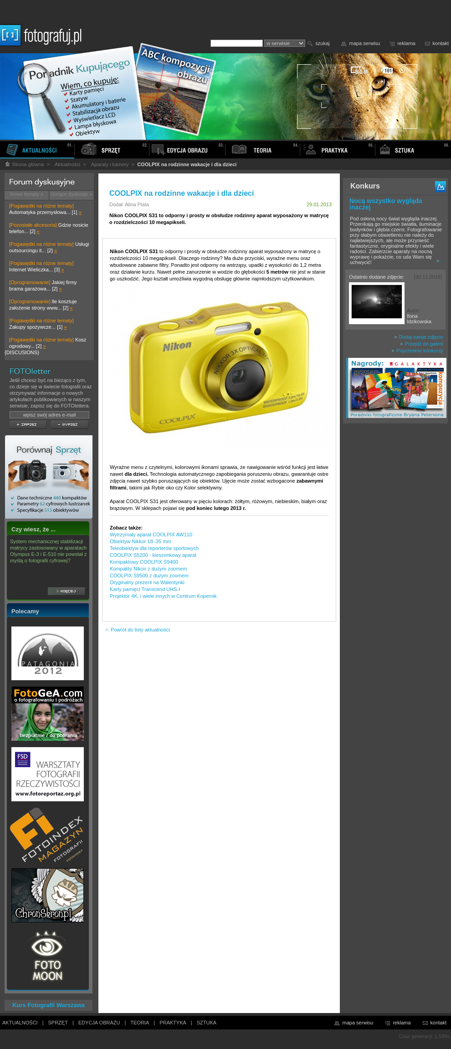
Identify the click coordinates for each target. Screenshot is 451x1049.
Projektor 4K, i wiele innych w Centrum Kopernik (163, 596)
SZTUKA (206, 1022)
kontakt (441, 43)
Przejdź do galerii (421, 343)
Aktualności (67, 164)
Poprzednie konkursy (417, 350)
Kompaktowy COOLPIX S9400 (144, 562)
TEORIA (139, 1022)
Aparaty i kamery (110, 164)
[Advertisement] (395, 571)
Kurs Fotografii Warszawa (48, 1005)
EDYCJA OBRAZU (99, 1022)
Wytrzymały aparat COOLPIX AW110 (151, 534)
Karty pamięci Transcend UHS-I (145, 589)
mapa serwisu (364, 43)
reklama (406, 43)
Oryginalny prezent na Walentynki (147, 582)
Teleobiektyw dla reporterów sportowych (154, 548)
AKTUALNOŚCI (20, 1022)
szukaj (322, 43)
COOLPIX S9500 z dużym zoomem (149, 575)
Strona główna (24, 164)
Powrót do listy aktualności (137, 629)
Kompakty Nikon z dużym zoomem (148, 568)
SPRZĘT (58, 1022)
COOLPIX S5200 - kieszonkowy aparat (153, 555)
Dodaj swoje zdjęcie (418, 337)
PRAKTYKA (172, 1022)
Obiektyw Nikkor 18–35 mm (140, 541)
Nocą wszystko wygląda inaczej (385, 204)
